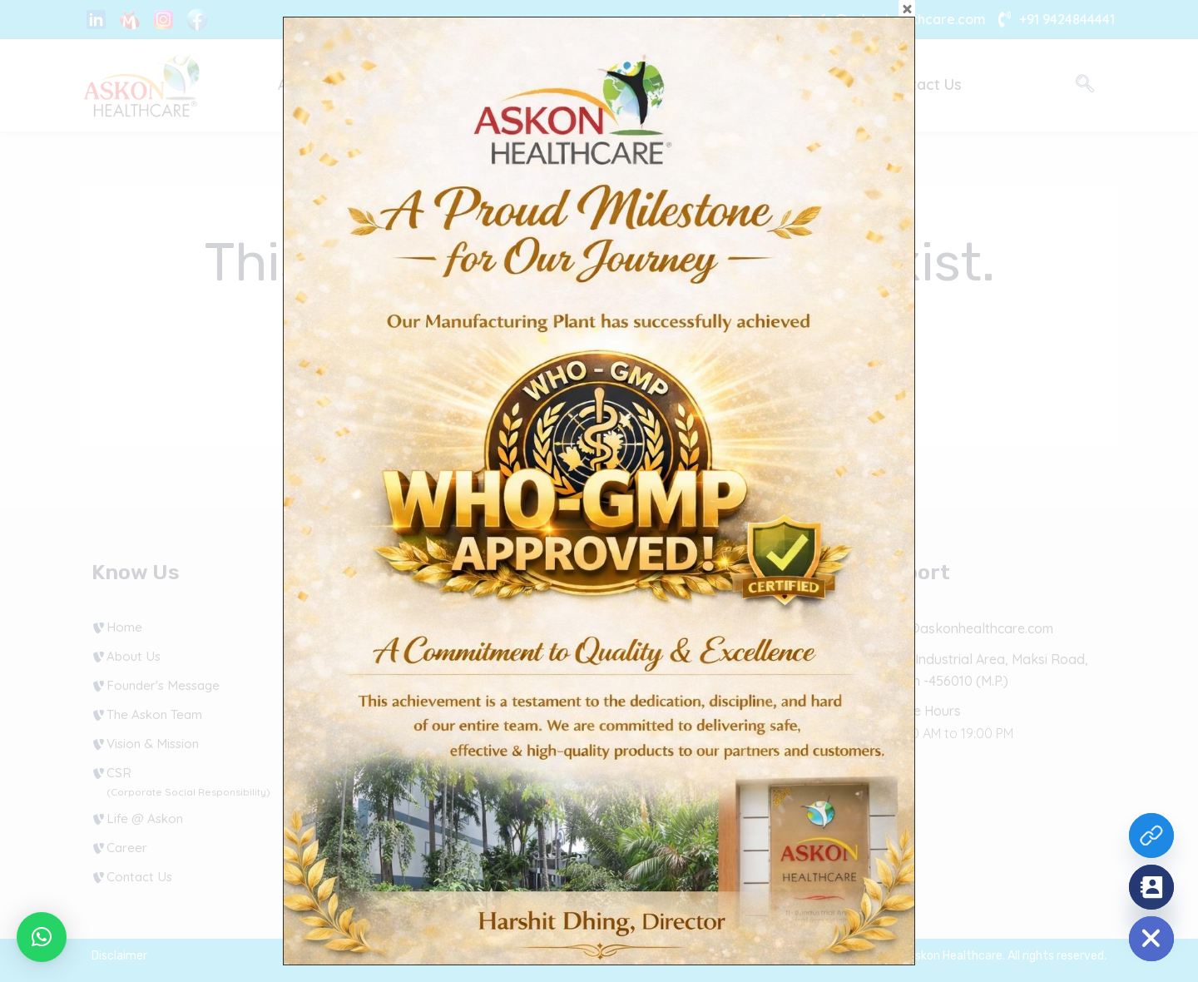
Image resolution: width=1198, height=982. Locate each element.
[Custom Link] (1151, 835)
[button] (42, 937)
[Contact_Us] (1151, 887)
